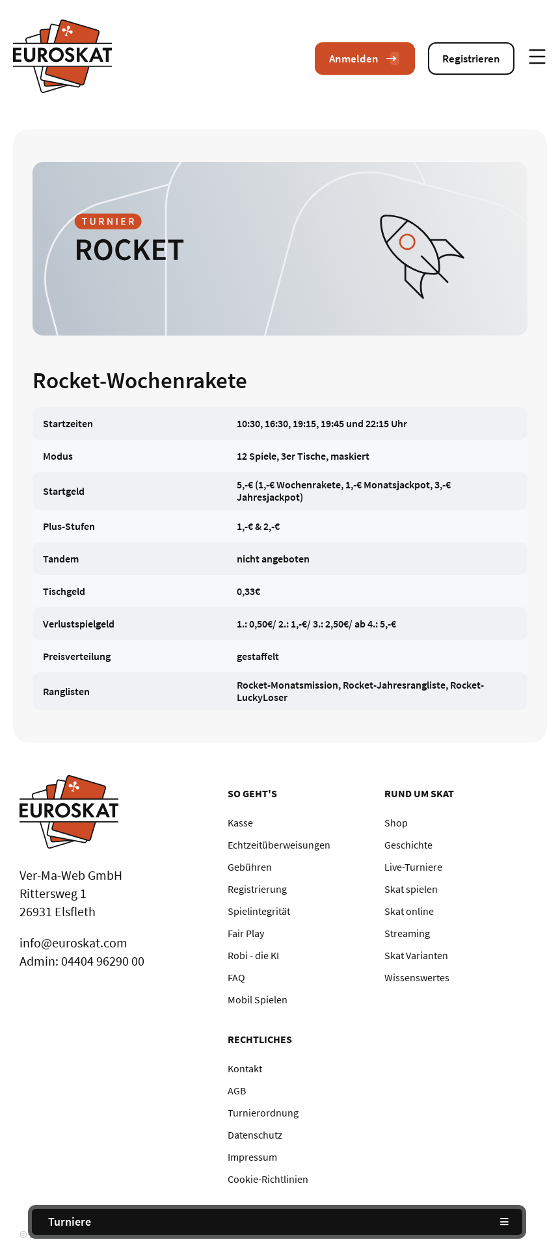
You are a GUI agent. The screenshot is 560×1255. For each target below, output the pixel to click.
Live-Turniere (413, 866)
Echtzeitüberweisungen (279, 844)
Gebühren (250, 866)
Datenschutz (255, 1134)
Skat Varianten (416, 955)
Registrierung (257, 888)
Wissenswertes (416, 977)
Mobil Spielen (257, 999)
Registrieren (471, 58)
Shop (396, 822)
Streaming (407, 933)
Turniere (69, 1221)
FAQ (236, 977)
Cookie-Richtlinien (268, 1178)
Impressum (252, 1156)
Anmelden (365, 58)
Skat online (409, 911)
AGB (237, 1090)
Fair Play (246, 933)
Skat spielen (411, 888)
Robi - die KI (253, 955)
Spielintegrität (259, 911)
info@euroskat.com (73, 942)
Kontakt (245, 1068)
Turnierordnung (263, 1112)
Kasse (240, 822)
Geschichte (408, 844)
